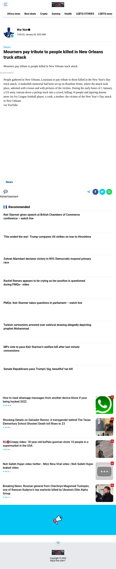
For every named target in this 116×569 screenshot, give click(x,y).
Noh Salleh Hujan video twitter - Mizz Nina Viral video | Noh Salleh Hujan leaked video (48, 465)
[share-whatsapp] (109, 192)
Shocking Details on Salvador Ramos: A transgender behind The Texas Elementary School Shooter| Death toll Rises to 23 (47, 421)
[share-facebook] (95, 192)
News (7, 47)
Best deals (30, 13)
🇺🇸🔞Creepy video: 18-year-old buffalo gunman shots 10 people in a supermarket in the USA (45, 443)
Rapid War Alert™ (58, 560)
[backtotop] (58, 544)
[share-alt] (89, 192)
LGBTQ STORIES (85, 13)
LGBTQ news (105, 13)
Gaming (56, 13)
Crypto (44, 13)
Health (68, 13)
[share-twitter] (102, 192)
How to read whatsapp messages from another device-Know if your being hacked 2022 (45, 399)
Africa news (13, 13)
